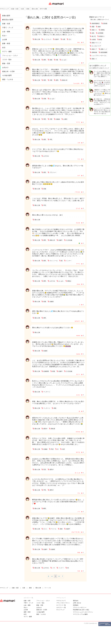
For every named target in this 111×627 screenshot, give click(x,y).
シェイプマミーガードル (99, 55)
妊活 (3, 47)
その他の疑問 (7, 75)
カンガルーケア (96, 46)
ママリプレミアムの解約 (80, 614)
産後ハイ (94, 59)
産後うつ (94, 30)
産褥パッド (104, 49)
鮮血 (100, 39)
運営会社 (75, 600)
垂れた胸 (33, 17)
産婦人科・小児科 (8, 71)
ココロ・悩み (7, 59)
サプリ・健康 (7, 51)
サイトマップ (60, 609)
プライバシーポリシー (79, 607)
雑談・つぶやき (7, 79)
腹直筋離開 (104, 52)
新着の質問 (6, 15)
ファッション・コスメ (10, 55)
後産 (99, 26)
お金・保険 (6, 31)
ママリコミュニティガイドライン (83, 612)
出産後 (94, 39)
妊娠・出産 (6, 23)
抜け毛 (94, 36)
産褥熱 (103, 30)
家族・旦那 (6, 63)
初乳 (93, 33)
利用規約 (75, 605)
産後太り (102, 36)
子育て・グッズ (7, 27)
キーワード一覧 (61, 605)
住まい (4, 35)
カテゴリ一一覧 (61, 607)
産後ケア (94, 49)
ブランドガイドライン (63, 603)
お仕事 (4, 39)
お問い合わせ (77, 603)
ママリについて (61, 600)
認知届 (105, 23)
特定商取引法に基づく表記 (81, 609)
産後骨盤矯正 (96, 23)
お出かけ (5, 67)
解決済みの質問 (7, 19)
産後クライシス (96, 43)
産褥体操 (94, 52)
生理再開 (100, 33)
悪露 (93, 26)
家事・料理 (6, 43)
